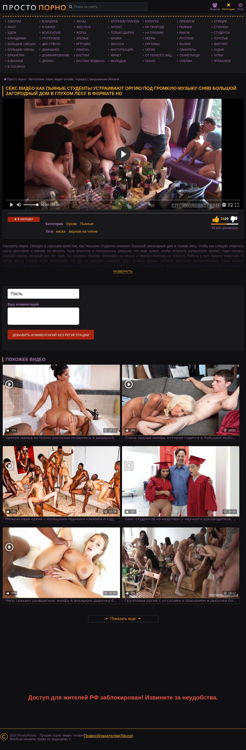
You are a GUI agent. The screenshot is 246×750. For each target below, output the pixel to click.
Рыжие (185, 44)
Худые (219, 49)
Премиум (186, 21)
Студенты (222, 32)
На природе (154, 27)
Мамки (116, 38)
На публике (154, 32)
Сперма (185, 61)
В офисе (48, 27)
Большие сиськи (21, 44)
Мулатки (152, 21)
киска (61, 231)
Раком (184, 32)
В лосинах (16, 66)
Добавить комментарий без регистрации (51, 335)
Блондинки (17, 38)
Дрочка (48, 61)
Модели (215, 7)
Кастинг (83, 55)
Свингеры (187, 49)
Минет (116, 55)
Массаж (117, 44)
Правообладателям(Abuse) (108, 736)
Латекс (116, 27)
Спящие (220, 21)
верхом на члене (83, 231)
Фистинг (221, 44)
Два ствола (51, 44)
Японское (222, 61)
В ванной (15, 61)
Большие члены (21, 49)
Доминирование (55, 55)
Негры (150, 38)
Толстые (221, 38)
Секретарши (189, 55)
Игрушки (83, 44)
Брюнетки (16, 55)
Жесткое (83, 27)
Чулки (219, 55)
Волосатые (51, 32)
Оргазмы (152, 44)
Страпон (221, 27)
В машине (50, 21)
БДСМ (12, 32)
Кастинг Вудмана (90, 61)
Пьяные (185, 27)
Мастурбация (122, 49)
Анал (12, 27)
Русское (186, 38)
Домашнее (50, 49)
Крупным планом (125, 21)
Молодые (118, 61)
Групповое (51, 38)
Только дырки (122, 32)
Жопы (81, 32)
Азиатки (14, 21)
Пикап (150, 61)
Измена (82, 49)
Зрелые (82, 38)
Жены (81, 21)
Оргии (150, 49)
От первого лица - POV (161, 55)
